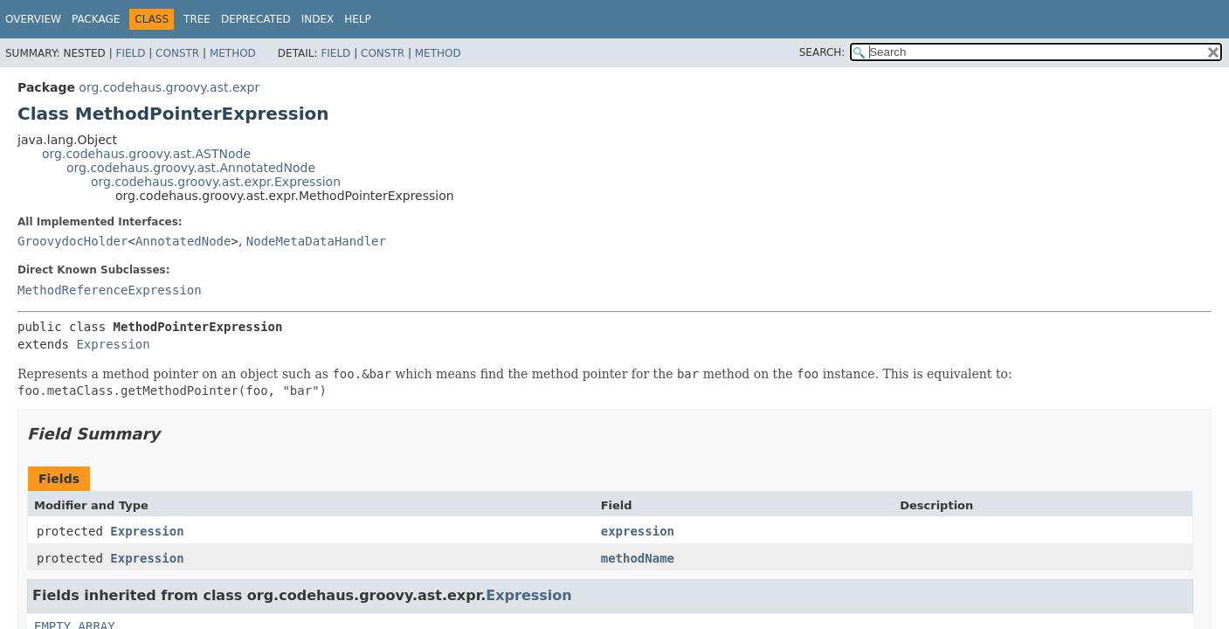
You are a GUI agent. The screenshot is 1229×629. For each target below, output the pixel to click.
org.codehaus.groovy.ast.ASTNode (146, 154)
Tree (197, 19)
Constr (177, 53)
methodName (637, 558)
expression (637, 531)
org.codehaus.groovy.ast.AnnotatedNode (190, 168)
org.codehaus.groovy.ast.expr (169, 87)
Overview (33, 19)
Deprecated (256, 19)
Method (233, 53)
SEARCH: (822, 52)
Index (318, 19)
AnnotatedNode (183, 241)
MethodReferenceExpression (109, 290)
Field (130, 53)
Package (96, 19)
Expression (112, 344)
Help (357, 19)
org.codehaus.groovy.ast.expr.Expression (216, 182)
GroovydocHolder (72, 241)
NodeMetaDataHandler (316, 241)
